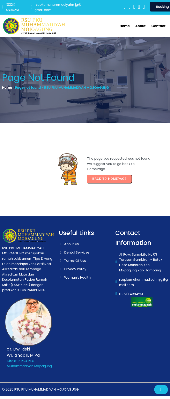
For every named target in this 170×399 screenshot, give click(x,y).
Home (7, 87)
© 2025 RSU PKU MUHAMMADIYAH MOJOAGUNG (40, 389)
